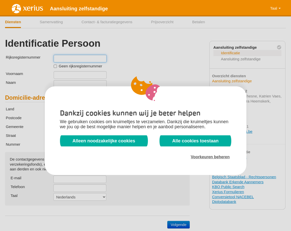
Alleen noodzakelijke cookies (104, 140)
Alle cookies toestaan (195, 140)
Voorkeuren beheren (210, 157)
